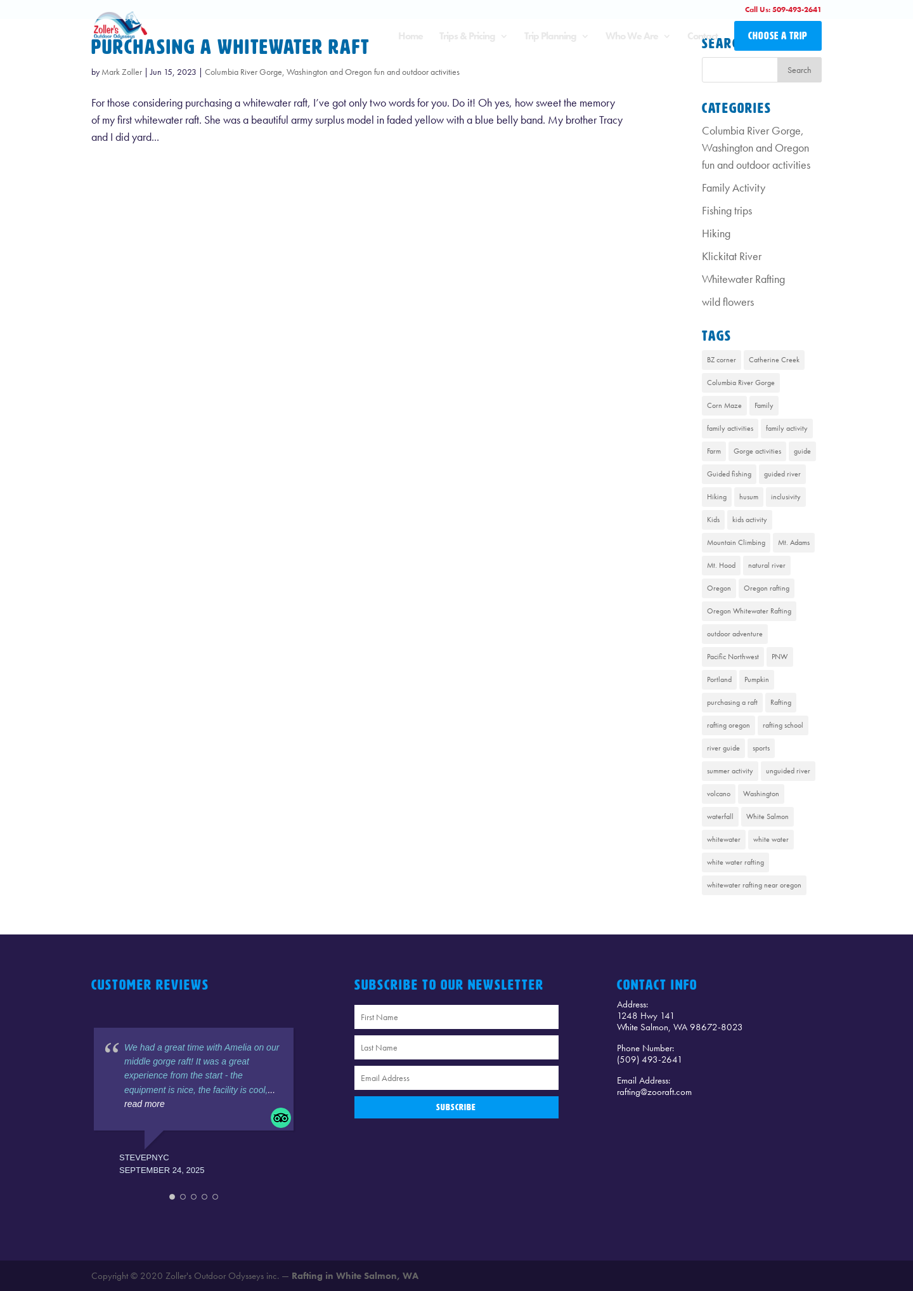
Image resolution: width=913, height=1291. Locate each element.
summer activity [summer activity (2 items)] (730, 771)
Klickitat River (731, 256)
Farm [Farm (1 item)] (714, 451)
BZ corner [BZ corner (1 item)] (721, 360)
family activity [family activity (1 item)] (787, 428)
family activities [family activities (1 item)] (730, 428)
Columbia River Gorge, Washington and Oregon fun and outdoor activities (332, 71)
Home (410, 37)
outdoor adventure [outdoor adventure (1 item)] (735, 634)
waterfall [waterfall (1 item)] (720, 816)
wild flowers (728, 301)
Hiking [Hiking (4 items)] (717, 497)
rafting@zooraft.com (654, 1091)
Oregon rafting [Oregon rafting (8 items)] (766, 588)
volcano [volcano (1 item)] (718, 794)
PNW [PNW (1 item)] (780, 657)
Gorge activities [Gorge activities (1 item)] (757, 451)
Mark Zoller (121, 71)
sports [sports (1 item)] (761, 748)
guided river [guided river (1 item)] (782, 474)
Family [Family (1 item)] (764, 405)
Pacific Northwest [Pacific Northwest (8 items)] (733, 657)
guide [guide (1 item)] (802, 451)
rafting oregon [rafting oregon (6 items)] (728, 725)
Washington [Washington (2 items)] (761, 794)
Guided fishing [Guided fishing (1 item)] (729, 474)
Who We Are (631, 37)
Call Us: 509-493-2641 (783, 9)
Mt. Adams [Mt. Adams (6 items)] (794, 542)
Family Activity (733, 187)
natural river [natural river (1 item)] (767, 565)
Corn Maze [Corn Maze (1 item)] (724, 405)
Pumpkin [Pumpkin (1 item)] (756, 679)
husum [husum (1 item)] (748, 497)
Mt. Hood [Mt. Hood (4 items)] (721, 565)
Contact (702, 37)
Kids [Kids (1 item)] (713, 519)
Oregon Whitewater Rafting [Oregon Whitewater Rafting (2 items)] (749, 611)
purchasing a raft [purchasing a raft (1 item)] (732, 702)
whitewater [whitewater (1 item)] (724, 839)
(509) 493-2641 (650, 1059)
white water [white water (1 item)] (771, 839)
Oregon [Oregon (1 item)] (719, 588)
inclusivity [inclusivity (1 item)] (786, 497)
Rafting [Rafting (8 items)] (780, 702)
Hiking (716, 233)
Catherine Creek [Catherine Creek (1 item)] (774, 360)
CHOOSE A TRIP (778, 35)
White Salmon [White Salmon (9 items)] (767, 816)
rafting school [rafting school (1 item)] (783, 725)
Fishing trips (727, 210)
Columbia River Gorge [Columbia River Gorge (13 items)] (741, 382)
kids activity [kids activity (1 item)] (749, 519)
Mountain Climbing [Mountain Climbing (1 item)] (736, 542)
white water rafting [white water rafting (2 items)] (735, 862)
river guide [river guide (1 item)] (723, 748)
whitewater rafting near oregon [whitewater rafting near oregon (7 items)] (754, 885)
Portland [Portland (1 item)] (719, 679)
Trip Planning (550, 37)
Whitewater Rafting (743, 279)
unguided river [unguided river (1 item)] (788, 771)
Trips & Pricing (467, 37)
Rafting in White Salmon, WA (355, 1275)
